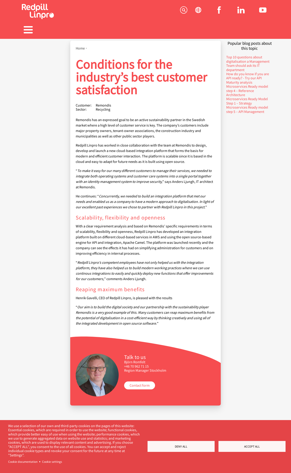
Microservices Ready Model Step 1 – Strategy (247, 98)
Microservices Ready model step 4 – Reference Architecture (247, 88)
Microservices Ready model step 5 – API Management (247, 106)
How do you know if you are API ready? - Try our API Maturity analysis (247, 75)
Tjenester (39, 30)
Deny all (181, 446)
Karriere (145, 30)
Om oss (216, 30)
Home (80, 46)
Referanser (110, 30)
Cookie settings (52, 462)
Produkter (74, 30)
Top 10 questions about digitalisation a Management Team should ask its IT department (247, 61)
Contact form (140, 383)
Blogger (181, 30)
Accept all (252, 446)
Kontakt (251, 30)
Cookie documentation (23, 462)
